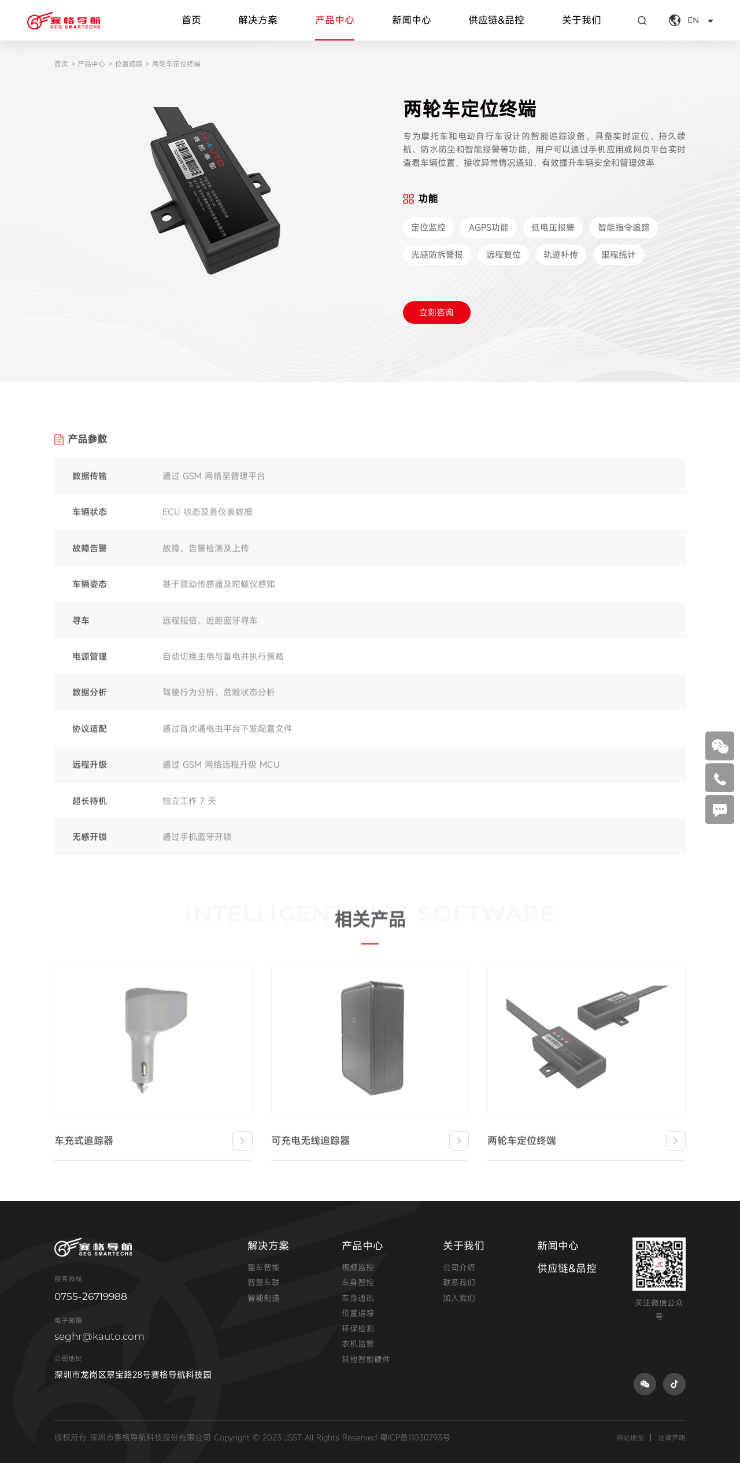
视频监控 (358, 1267)
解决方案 (258, 20)
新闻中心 (411, 20)
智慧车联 (263, 1282)
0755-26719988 (90, 1296)
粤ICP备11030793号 (415, 1437)
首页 (191, 20)
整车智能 (263, 1267)
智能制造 (263, 1297)
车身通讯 (358, 1297)
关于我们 (581, 20)
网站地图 (630, 1437)
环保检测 (358, 1328)
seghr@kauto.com (99, 1336)
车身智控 (358, 1282)
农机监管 (358, 1343)
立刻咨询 (436, 312)
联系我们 (459, 1282)
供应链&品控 (496, 20)
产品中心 (334, 20)
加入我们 (459, 1297)
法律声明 (672, 1437)
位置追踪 (129, 63)
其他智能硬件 (366, 1359)
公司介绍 (459, 1267)
